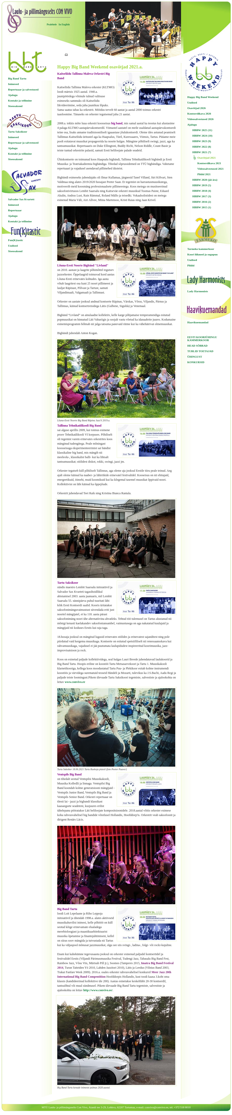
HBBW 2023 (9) (201, 141)
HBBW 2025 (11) (202, 130)
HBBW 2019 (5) (201, 185)
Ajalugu (13, 94)
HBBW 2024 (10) (202, 135)
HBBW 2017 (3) (201, 196)
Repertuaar (15, 210)
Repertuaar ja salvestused (23, 89)
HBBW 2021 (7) (201, 152)
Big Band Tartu (17, 78)
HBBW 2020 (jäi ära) (204, 179)
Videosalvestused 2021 (210, 168)
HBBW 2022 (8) (201, 146)
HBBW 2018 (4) (201, 190)
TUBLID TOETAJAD (200, 351)
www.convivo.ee (75, 682)
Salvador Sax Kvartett (21, 199)
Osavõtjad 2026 (196, 108)
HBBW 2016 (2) (201, 201)
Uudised (13, 245)
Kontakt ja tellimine (20, 100)
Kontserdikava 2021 (209, 163)
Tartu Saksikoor (17, 131)
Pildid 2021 (204, 174)
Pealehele (52, 24)
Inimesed (13, 83)
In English (64, 24)
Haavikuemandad (197, 322)
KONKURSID (195, 362)
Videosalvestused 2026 (200, 119)
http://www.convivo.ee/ (98, 990)
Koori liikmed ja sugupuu (202, 254)
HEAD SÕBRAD (197, 345)
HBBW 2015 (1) (201, 207)
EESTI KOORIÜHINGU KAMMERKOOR (202, 339)
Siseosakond (15, 106)
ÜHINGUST (194, 356)
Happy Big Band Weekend (202, 96)
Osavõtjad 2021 (206, 157)
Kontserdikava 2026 (199, 113)
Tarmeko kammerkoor (200, 248)
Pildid (190, 265)
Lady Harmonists (197, 291)
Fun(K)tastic (15, 240)
